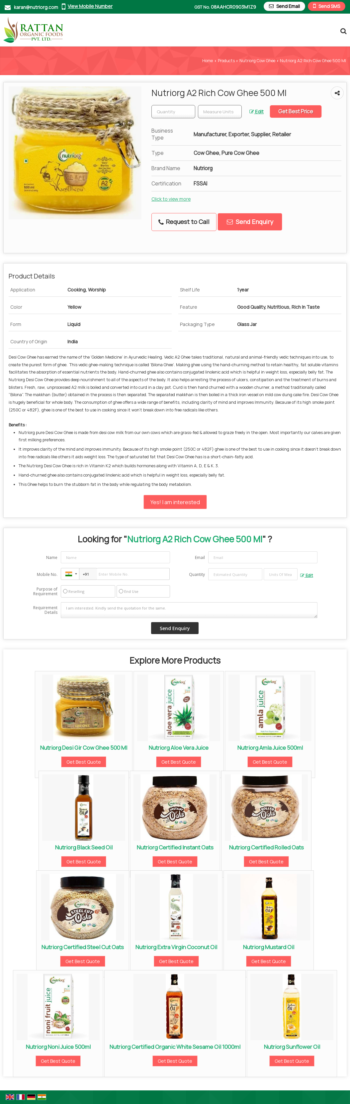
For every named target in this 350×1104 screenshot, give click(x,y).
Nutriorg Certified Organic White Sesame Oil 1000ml (175, 1046)
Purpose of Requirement (45, 591)
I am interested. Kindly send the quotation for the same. (189, 610)
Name (51, 557)
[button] (90, 6)
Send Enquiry (250, 221)
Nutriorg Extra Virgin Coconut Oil (176, 947)
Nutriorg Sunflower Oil (292, 1046)
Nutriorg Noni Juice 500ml (58, 1046)
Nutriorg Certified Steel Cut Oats (83, 947)
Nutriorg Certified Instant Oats (175, 847)
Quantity (197, 574)
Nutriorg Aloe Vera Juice (179, 747)
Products (226, 60)
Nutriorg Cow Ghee (257, 60)
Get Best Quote (83, 762)
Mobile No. (47, 574)
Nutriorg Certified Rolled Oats (266, 847)
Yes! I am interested (175, 502)
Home (207, 60)
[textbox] (220, 111)
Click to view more (171, 199)
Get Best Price (295, 111)
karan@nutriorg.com (36, 7)
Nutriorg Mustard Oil (268, 947)
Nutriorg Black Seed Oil (84, 847)
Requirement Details (45, 610)
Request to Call (184, 221)
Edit (256, 111)
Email (200, 557)
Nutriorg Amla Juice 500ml (270, 747)
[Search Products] (342, 31)
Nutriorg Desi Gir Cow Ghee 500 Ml (83, 747)
